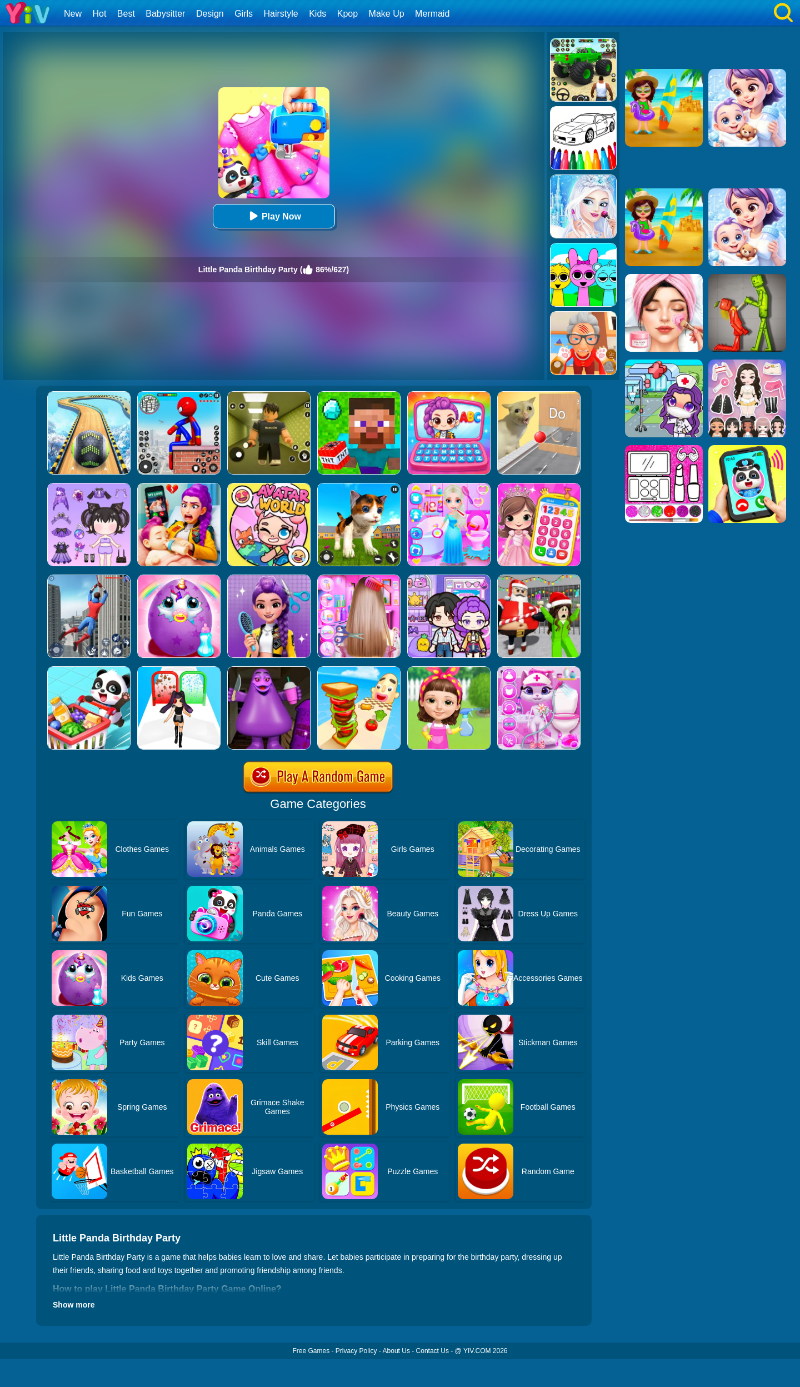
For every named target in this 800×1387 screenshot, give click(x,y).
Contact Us (432, 1351)
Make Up (386, 13)
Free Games (310, 1351)
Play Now (273, 216)
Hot (99, 13)
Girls (243, 13)
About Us (396, 1351)
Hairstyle (281, 13)
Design (210, 13)
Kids (317, 13)
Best (126, 13)
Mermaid (432, 13)
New (73, 13)
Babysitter (165, 13)
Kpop (347, 13)
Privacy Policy (356, 1351)
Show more (73, 1304)
